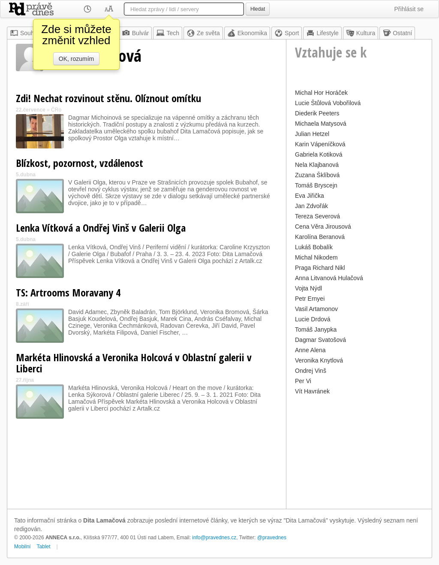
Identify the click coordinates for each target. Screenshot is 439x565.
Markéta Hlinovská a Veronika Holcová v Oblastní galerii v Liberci (134, 362)
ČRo (56, 110)
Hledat (257, 9)
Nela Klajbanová (317, 164)
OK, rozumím (76, 58)
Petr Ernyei (310, 298)
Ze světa (203, 33)
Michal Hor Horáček (321, 92)
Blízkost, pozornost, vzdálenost (79, 163)
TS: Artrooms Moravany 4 (68, 292)
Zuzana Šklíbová (317, 175)
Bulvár (135, 33)
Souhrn (24, 33)
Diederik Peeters (317, 113)
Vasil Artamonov (316, 308)
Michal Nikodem (316, 257)
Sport (286, 33)
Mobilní (22, 547)
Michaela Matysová (320, 123)
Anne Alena (310, 350)
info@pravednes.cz (214, 538)
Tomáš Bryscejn (316, 185)
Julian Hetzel (312, 133)
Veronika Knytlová (319, 360)
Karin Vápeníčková (320, 144)
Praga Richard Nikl (320, 267)
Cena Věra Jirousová (323, 226)
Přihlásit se (409, 9)
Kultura (360, 33)
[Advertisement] (359, 451)
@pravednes (271, 538)
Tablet (44, 547)
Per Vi (303, 381)
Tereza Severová (317, 216)
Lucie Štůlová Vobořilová (328, 103)
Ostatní (397, 33)
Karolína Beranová (320, 236)
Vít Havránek (312, 391)
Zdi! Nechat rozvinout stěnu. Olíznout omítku (108, 98)
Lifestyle (322, 33)
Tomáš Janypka (316, 329)
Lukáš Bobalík (314, 247)
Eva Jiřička (309, 195)
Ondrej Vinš (310, 370)
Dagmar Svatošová (320, 339)
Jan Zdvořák (311, 205)
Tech (167, 33)
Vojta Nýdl (308, 288)
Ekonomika (247, 33)
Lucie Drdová (313, 319)
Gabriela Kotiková (319, 154)
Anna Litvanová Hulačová (329, 278)
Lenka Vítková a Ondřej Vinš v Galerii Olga (101, 228)
